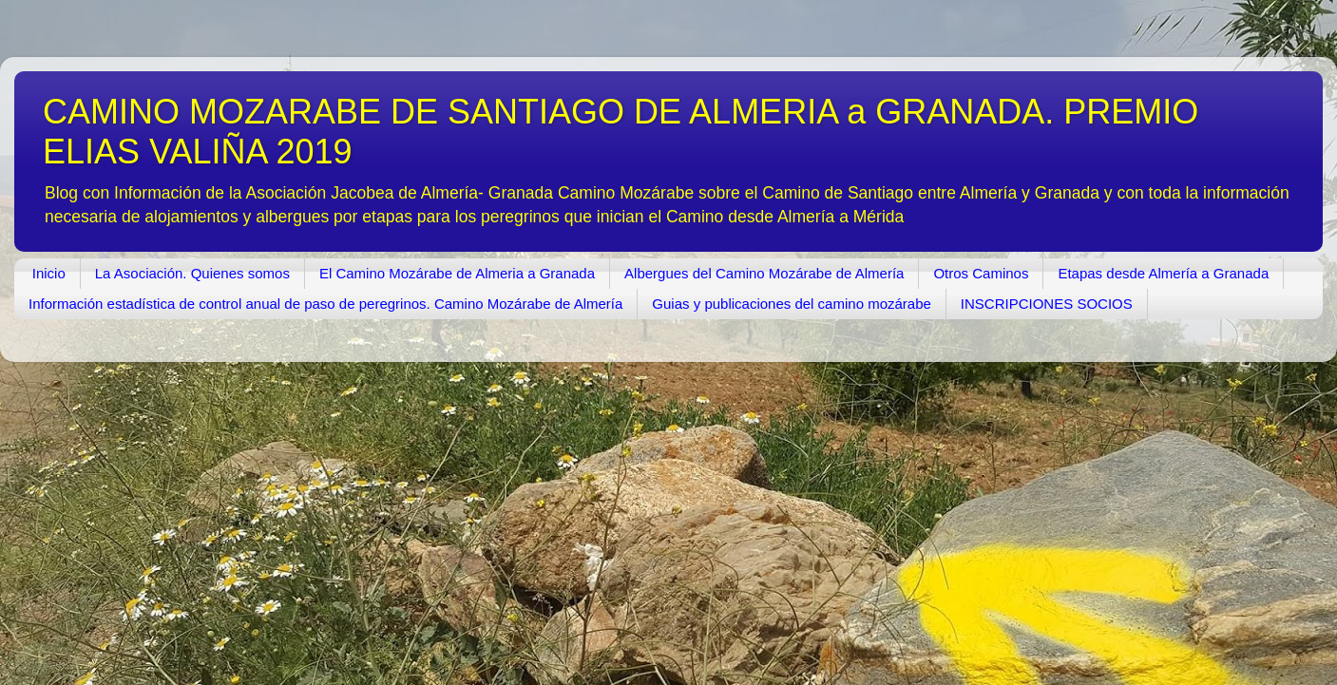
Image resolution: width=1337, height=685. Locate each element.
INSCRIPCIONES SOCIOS (1047, 303)
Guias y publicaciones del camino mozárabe (791, 303)
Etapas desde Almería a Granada (1163, 273)
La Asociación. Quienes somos (192, 273)
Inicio (49, 273)
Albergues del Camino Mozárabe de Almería (764, 273)
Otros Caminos (980, 273)
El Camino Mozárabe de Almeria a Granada (457, 273)
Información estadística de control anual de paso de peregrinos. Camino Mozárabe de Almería (325, 303)
